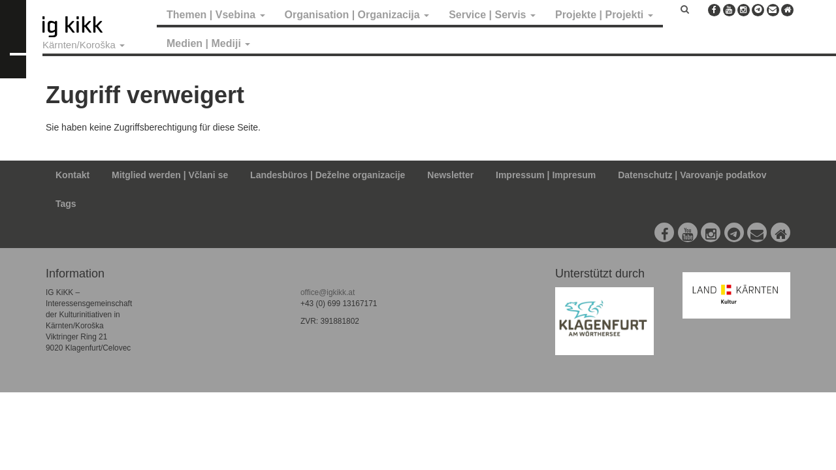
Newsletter (450, 175)
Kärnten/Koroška (83, 44)
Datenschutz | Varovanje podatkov (692, 175)
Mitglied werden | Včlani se (170, 175)
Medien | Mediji (208, 43)
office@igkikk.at (327, 292)
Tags (66, 203)
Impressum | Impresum (546, 175)
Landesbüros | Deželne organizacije (327, 175)
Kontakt (72, 175)
